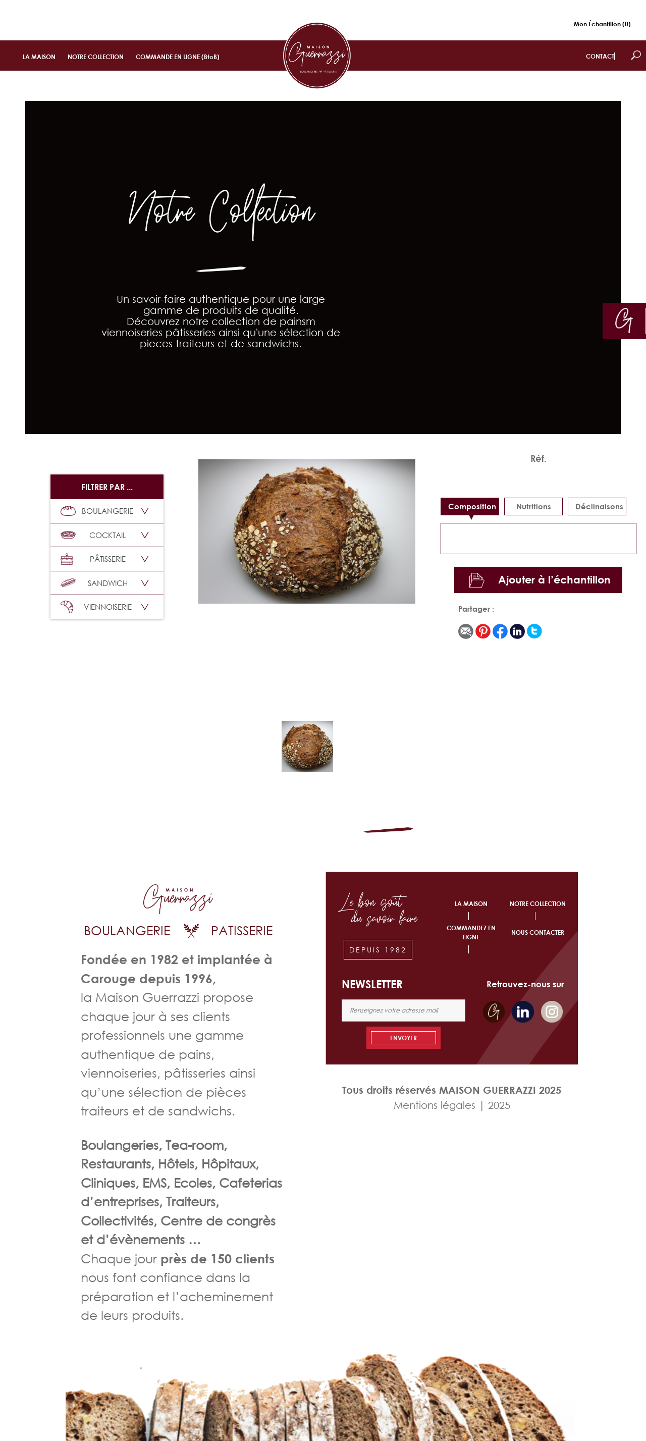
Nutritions (533, 506)
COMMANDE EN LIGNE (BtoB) (178, 57)
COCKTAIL (93, 535)
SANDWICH (94, 583)
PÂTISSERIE (93, 559)
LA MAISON (39, 57)
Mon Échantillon (602, 24)
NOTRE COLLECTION (96, 57)
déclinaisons (599, 506)
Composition (472, 506)
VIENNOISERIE (96, 607)
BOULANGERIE (97, 510)
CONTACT (600, 56)
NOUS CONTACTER (537, 932)
